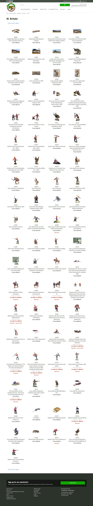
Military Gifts (43, 9)
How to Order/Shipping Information (15, 491)
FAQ (7, 494)
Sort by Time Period (12, 13)
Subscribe (73, 483)
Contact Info (9, 493)
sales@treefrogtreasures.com (79, 5)
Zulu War (23, 13)
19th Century (19, 13)
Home (7, 13)
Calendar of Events (11, 498)
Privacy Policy (9, 497)
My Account (9, 488)
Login (68, 9)
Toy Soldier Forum (53, 9)
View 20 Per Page (13, 23)
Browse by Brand (26, 9)
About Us (8, 490)
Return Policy (9, 495)
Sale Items (35, 9)
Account (62, 9)
